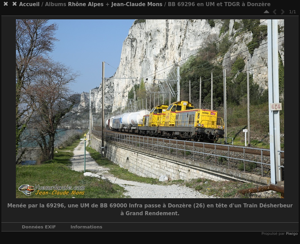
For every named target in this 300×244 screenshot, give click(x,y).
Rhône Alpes (86, 4)
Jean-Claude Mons (137, 4)
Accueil (29, 4)
